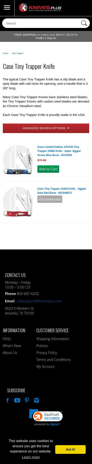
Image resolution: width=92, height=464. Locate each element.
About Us (10, 352)
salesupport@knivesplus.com (39, 301)
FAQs (7, 338)
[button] (46, 417)
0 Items (84, 8)
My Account (45, 366)
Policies (42, 345)
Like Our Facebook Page (7, 399)
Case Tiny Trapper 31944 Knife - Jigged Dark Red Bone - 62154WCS (61, 190)
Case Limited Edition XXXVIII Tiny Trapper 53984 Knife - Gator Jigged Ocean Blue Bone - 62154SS (59, 151)
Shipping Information (52, 338)
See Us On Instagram (36, 399)
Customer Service (52, 330)
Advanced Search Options (44, 128)
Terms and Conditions (53, 359)
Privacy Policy (46, 352)
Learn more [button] (31, 457)
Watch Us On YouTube (16, 399)
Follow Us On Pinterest (26, 399)
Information (14, 330)
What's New (12, 345)
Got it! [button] (70, 449)
